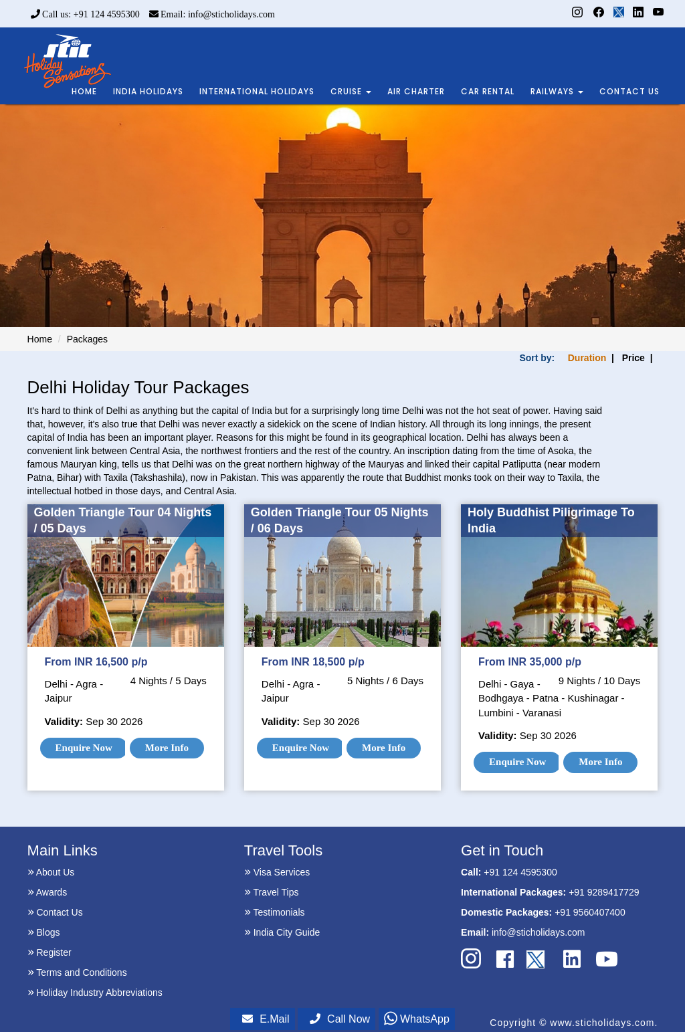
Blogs (43, 932)
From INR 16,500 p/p (96, 661)
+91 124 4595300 (520, 872)
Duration (587, 357)
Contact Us (55, 912)
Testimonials (274, 912)
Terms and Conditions (77, 972)
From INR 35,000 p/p (529, 661)
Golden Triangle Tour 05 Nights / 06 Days (340, 520)
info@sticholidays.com (538, 932)
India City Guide (282, 932)
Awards (47, 892)
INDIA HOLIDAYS (148, 91)
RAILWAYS (556, 91)
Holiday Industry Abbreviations (95, 992)
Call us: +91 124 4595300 (85, 14)
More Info (167, 747)
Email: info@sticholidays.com (212, 14)
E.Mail (265, 1019)
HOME (84, 91)
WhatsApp (417, 1019)
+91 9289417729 (604, 892)
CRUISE (350, 91)
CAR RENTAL (487, 91)
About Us (51, 872)
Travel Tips (271, 892)
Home (39, 339)
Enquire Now (84, 747)
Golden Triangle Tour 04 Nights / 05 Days (123, 520)
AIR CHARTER (416, 91)
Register (49, 952)
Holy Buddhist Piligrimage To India (551, 520)
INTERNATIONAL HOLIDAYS (256, 91)
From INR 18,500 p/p (313, 661)
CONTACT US (629, 91)
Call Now (340, 1019)
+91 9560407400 (590, 912)
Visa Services (277, 872)
